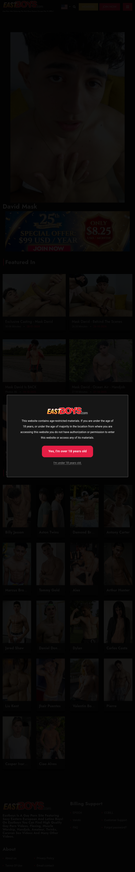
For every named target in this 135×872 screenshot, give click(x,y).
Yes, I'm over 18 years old (67, 451)
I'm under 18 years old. (67, 462)
